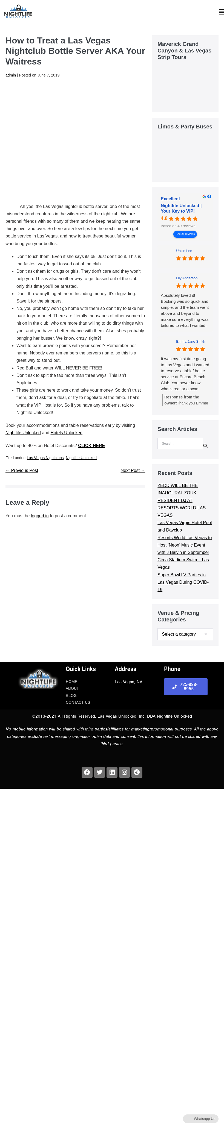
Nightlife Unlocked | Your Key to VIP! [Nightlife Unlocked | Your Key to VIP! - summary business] (181, 208)
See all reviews (185, 234)
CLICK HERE (91, 445)
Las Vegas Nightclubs (45, 458)
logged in (40, 515)
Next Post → (133, 470)
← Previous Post (21, 470)
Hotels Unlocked (67, 432)
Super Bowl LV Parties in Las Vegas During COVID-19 (183, 582)
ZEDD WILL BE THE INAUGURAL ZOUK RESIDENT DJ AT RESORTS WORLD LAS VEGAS (181, 500)
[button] (127, 12)
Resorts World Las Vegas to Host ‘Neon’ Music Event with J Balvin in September (184, 545)
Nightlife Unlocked (23, 432)
